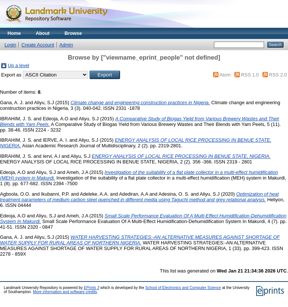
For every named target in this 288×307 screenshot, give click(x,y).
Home (14, 33)
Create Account (37, 45)
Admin (66, 45)
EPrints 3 (91, 288)
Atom (225, 75)
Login (10, 45)
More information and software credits (65, 292)
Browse (73, 33)
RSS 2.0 (278, 75)
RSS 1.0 (250, 75)
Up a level (18, 65)
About (43, 33)
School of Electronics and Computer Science (183, 288)
